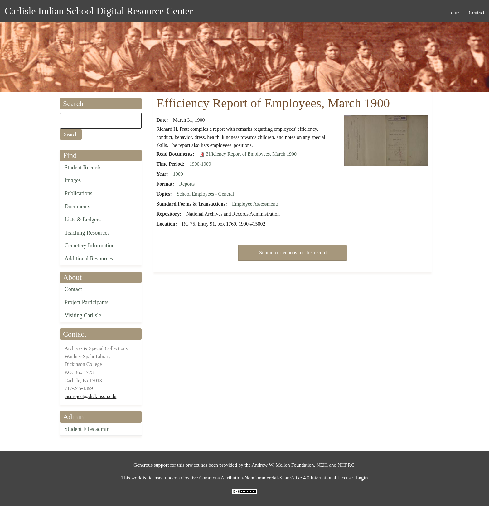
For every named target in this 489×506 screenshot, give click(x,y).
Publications (78, 193)
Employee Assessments (255, 204)
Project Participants (86, 302)
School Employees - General (205, 194)
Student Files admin (87, 429)
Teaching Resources (87, 233)
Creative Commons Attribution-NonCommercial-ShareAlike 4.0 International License (267, 477)
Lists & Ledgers (83, 220)
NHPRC (346, 465)
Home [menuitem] (453, 12)
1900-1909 (200, 164)
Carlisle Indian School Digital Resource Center (99, 11)
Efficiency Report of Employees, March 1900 (251, 154)
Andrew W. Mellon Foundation (283, 465)
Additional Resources (89, 258)
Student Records (83, 167)
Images (73, 180)
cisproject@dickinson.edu (90, 396)
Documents (77, 206)
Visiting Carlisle (83, 315)
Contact (73, 289)
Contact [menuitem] (476, 12)
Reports (187, 184)
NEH (322, 465)
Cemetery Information (89, 245)
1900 (178, 174)
